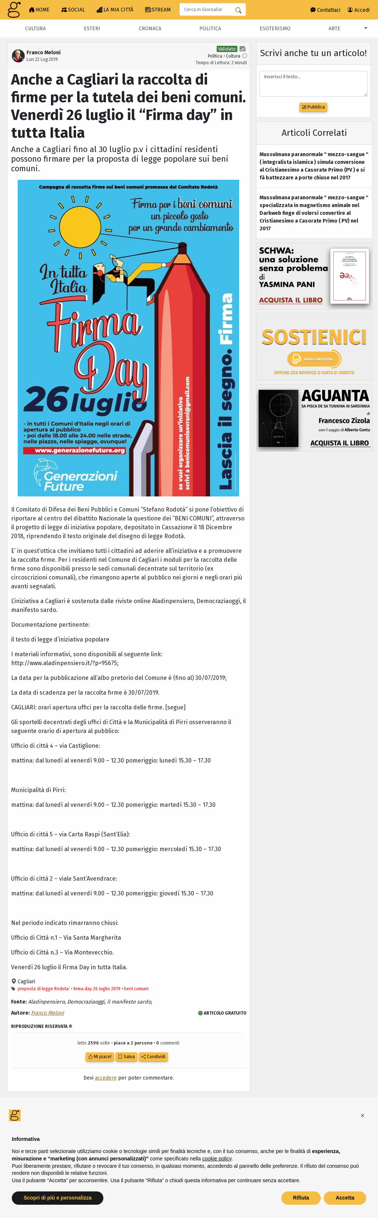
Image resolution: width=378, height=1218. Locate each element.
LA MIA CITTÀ (115, 10)
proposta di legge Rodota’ (44, 988)
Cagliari (25, 981)
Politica (210, 28)
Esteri (92, 28)
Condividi (153, 1056)
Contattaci (325, 10)
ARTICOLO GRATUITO (222, 1013)
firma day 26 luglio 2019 (96, 988)
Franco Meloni (47, 1013)
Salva (126, 1056)
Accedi (359, 10)
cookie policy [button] (216, 1159)
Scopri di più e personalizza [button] (58, 1198)
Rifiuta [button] (301, 1198)
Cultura (35, 28)
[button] (362, 1115)
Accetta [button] (345, 1198)
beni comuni (136, 988)
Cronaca (150, 28)
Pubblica (313, 107)
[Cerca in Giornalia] (238, 10)
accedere (106, 1078)
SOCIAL (73, 10)
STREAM (158, 10)
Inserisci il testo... (314, 84)
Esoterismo (275, 28)
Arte (334, 28)
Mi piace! (99, 1056)
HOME (39, 10)
